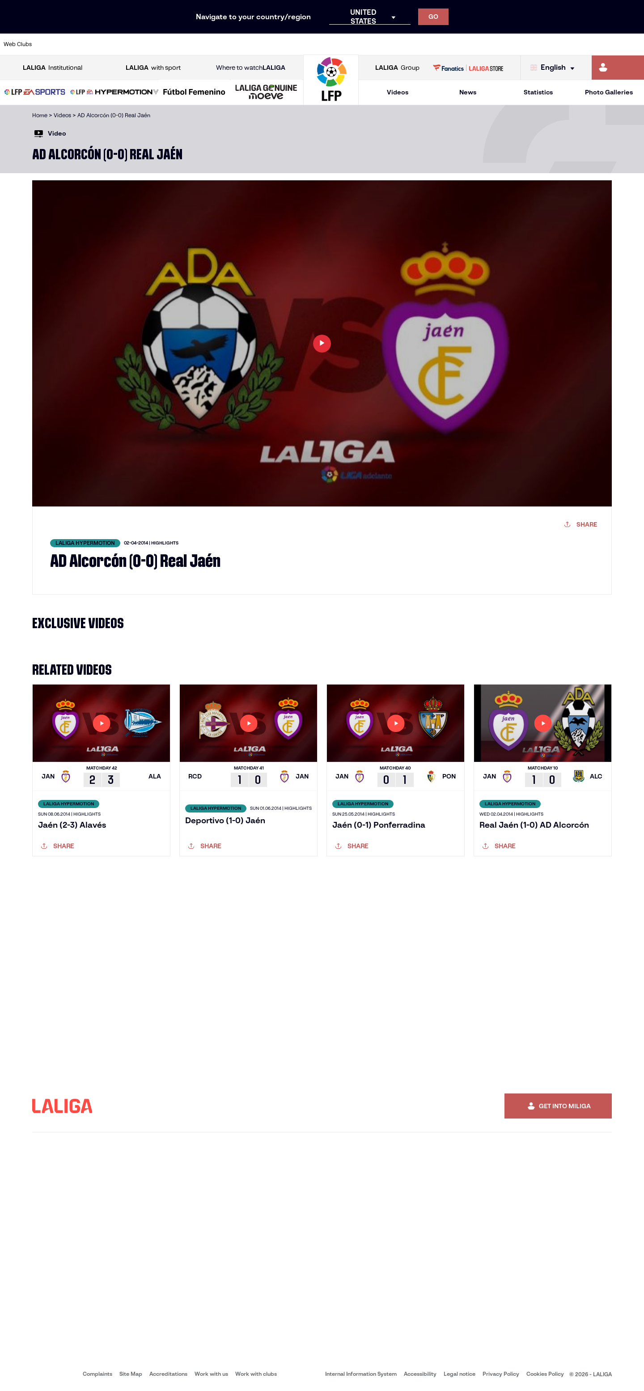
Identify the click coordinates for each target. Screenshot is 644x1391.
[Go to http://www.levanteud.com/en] (298, 44)
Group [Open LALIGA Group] (397, 68)
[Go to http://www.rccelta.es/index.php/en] (360, 44)
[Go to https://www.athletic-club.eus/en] (55, 44)
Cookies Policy (545, 1374)
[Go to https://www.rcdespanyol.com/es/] (390, 44)
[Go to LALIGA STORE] (468, 67)
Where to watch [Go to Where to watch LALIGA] (250, 68)
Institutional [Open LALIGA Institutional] (52, 68)
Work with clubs (256, 1374)
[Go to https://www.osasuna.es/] (116, 44)
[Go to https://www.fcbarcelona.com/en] (207, 44)
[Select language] (554, 68)
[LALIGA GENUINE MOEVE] (266, 93)
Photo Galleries (609, 92)
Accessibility (420, 1374)
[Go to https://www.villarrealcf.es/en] (633, 44)
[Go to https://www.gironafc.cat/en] (268, 44)
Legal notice (459, 1374)
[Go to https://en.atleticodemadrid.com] (86, 44)
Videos (397, 92)
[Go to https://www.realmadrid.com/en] (481, 44)
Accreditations (168, 1374)
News (467, 92)
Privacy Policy (501, 1374)
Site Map (130, 1374)
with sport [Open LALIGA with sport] (153, 68)
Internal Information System (361, 1374)
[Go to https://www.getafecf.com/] (238, 44)
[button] (35, 92)
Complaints (97, 1374)
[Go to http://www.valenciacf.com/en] (603, 44)
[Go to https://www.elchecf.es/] (177, 44)
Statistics (538, 92)
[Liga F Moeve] (194, 93)
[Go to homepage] (331, 101)
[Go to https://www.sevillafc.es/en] (573, 44)
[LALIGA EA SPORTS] (35, 93)
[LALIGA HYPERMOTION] (114, 92)
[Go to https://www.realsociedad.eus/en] (542, 44)
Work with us (211, 1374)
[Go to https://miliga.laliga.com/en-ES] (618, 67)
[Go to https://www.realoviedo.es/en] (512, 44)
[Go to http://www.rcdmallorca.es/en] (421, 44)
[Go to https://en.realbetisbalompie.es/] (451, 44)
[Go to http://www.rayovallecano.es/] (329, 44)
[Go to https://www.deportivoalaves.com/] (146, 44)
